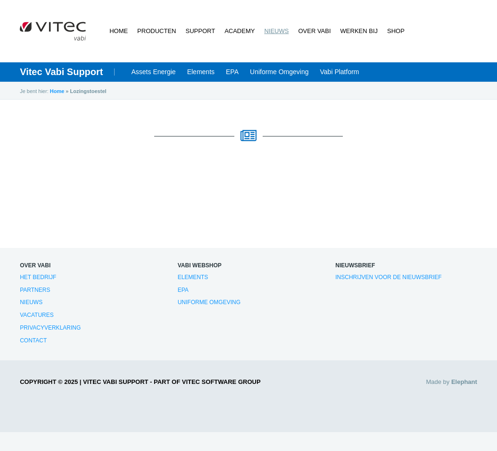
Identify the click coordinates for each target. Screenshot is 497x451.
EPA (232, 72)
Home (118, 30)
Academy (239, 30)
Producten (156, 30)
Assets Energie (154, 72)
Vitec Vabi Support (61, 72)
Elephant (464, 381)
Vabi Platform (339, 72)
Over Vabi (314, 30)
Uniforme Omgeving (279, 72)
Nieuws (276, 30)
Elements (201, 72)
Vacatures (37, 315)
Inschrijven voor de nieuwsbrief (388, 277)
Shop (396, 30)
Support (200, 30)
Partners (35, 290)
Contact (33, 340)
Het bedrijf (38, 277)
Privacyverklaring (50, 327)
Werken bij (359, 30)
